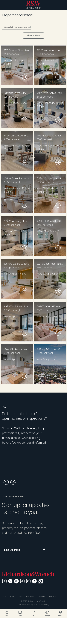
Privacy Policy (43, 605)
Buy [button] (4, 596)
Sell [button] (20, 596)
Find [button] (62, 596)
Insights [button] (52, 596)
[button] (6, 613)
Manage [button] (30, 596)
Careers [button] (41, 596)
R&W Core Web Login (26, 605)
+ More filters (33, 35)
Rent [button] (12, 596)
